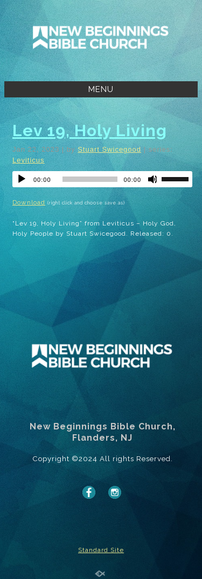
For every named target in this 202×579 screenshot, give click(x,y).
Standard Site (101, 550)
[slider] (90, 179)
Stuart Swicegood (109, 149)
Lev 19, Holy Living (89, 130)
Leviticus (28, 160)
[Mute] (153, 179)
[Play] (21, 179)
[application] (102, 179)
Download (28, 202)
